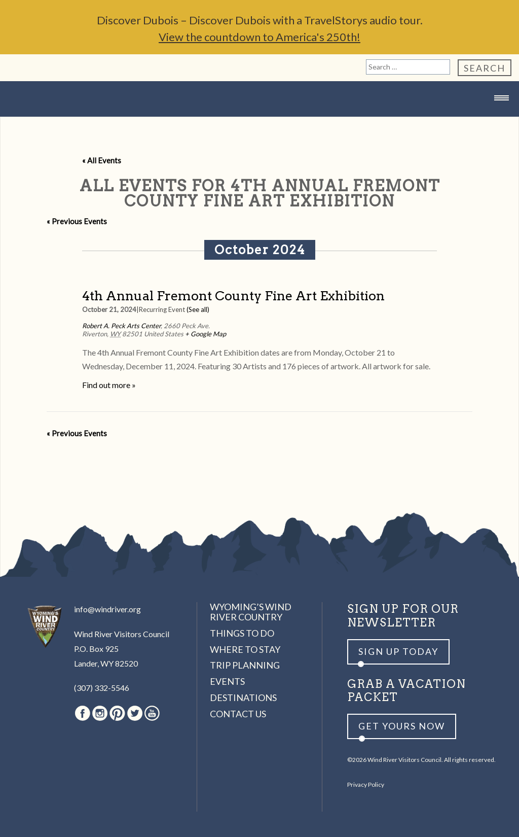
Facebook (82, 713)
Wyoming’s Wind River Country (250, 611)
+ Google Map (205, 334)
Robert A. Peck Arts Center (121, 326)
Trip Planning (245, 665)
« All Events (101, 160)
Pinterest (117, 713)
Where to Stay (245, 649)
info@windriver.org (107, 609)
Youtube (152, 713)
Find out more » (109, 385)
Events (227, 681)
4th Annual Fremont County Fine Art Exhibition (233, 295)
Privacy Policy (365, 784)
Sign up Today (398, 651)
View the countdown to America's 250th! (259, 37)
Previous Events (77, 221)
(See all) (198, 309)
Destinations (243, 697)
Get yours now (401, 725)
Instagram (99, 713)
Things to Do (242, 633)
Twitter (134, 713)
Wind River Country (259, 118)
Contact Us (238, 713)
